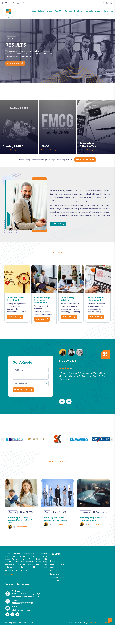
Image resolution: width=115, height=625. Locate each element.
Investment (85, 512)
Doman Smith (21, 527)
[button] (62, 401)
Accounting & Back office (88, 144)
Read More (57, 224)
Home (33, 11)
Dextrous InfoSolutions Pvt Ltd (98, 623)
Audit (47, 512)
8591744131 (28, 603)
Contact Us (108, 11)
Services (68, 11)
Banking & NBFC (13, 146)
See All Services (83, 160)
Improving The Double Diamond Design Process (55, 518)
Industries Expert (45, 11)
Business (12, 512)
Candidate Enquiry (93, 11)
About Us (58, 11)
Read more (10, 574)
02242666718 (10, 3)
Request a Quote (22, 390)
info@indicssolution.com (29, 3)
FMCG (45, 146)
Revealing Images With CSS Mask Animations (93, 518)
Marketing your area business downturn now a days (20, 520)
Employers (78, 11)
